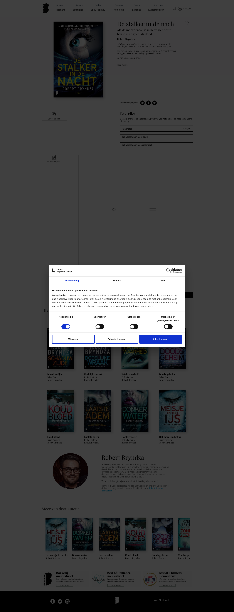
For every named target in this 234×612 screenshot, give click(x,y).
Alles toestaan (160, 339)
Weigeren (73, 339)
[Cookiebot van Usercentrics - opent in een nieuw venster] (168, 270)
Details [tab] (117, 280)
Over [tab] (162, 280)
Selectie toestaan (117, 339)
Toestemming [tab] (71, 280)
